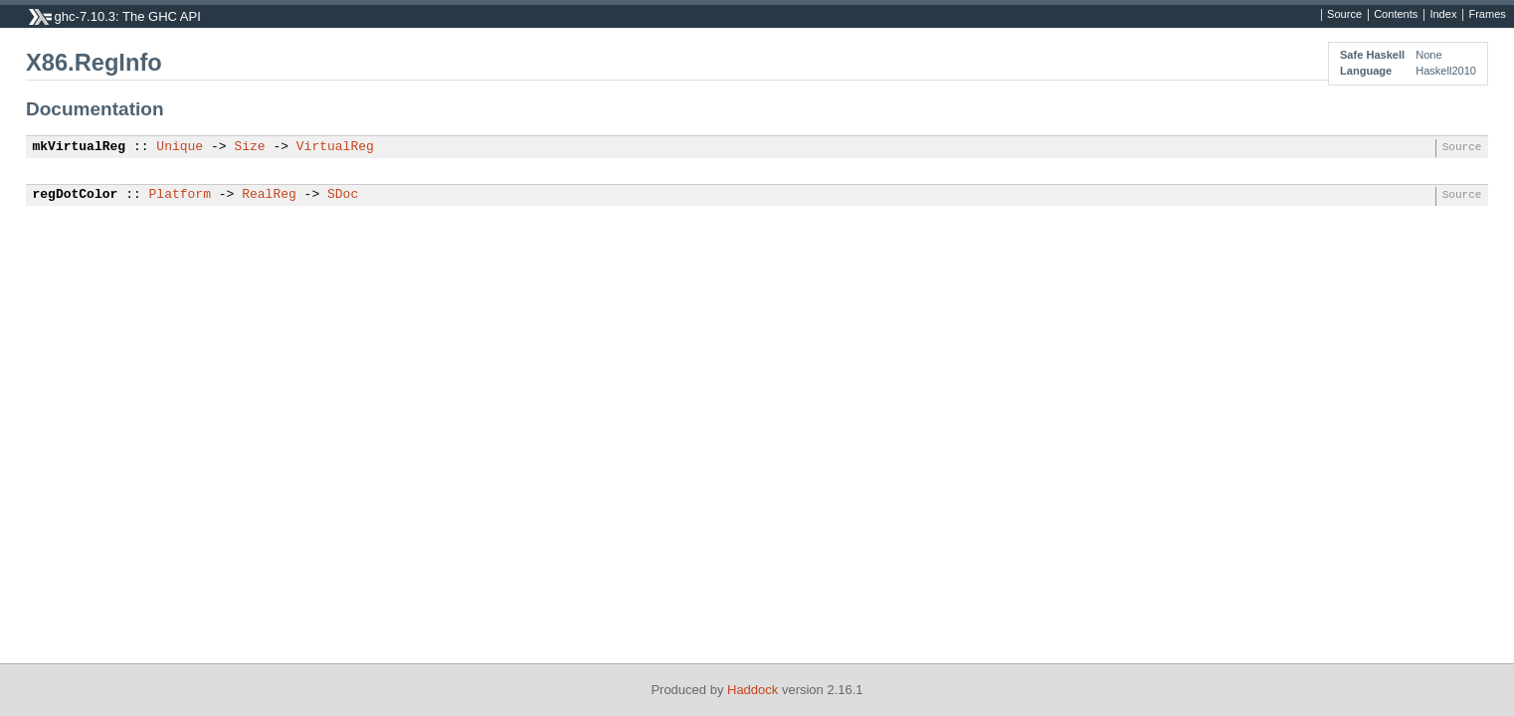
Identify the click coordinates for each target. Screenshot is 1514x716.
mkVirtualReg (79, 147)
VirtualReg (335, 147)
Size (249, 147)
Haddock (752, 689)
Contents (1396, 15)
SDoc (342, 195)
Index (1442, 15)
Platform (180, 195)
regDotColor (75, 195)
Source (1344, 15)
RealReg (269, 195)
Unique (179, 147)
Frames (1486, 15)
